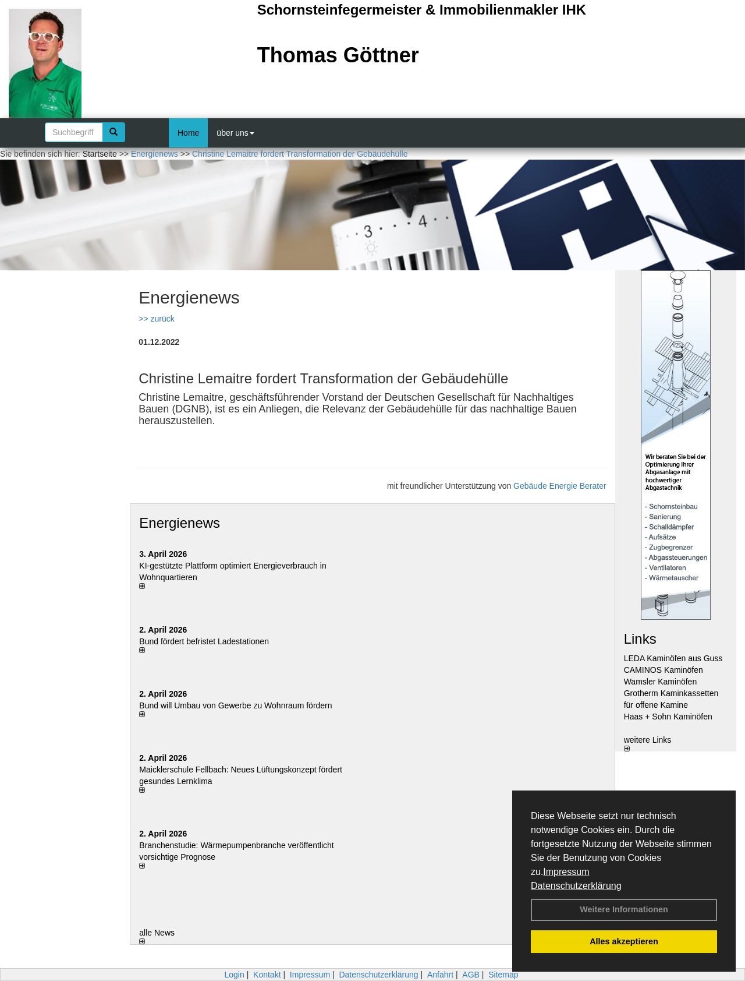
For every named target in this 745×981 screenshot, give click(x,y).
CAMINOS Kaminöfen (663, 670)
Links (640, 639)
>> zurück (156, 318)
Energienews (179, 523)
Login (234, 974)
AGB (471, 974)
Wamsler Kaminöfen (660, 681)
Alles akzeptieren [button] (624, 941)
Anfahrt (440, 974)
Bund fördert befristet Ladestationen (204, 641)
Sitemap (503, 974)
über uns (235, 132)
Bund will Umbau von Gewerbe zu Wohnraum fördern (235, 705)
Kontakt (267, 974)
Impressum (566, 872)
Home (188, 132)
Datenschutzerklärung (576, 886)
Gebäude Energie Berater (559, 485)
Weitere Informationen (624, 909)
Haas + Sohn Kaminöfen (668, 716)
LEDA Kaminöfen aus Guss (673, 658)
